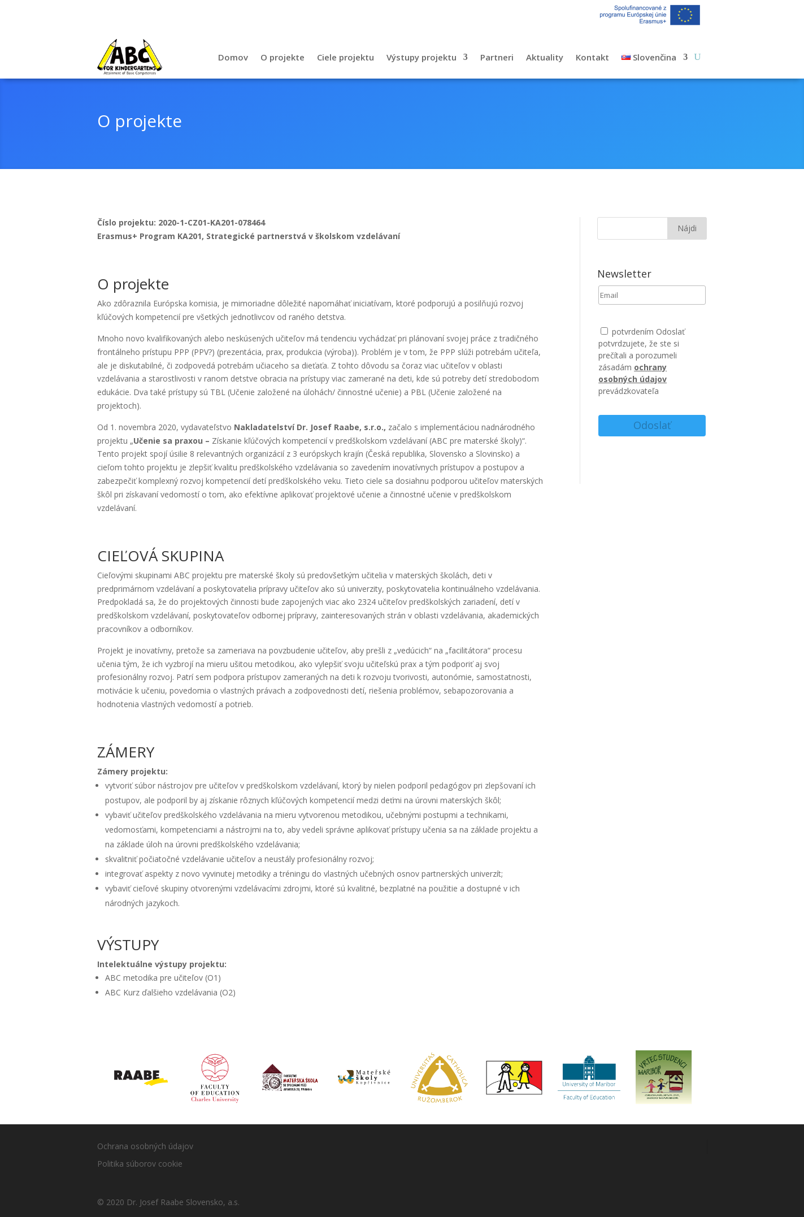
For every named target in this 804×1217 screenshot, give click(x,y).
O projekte (282, 57)
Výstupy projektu (421, 57)
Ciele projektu (345, 57)
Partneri (497, 57)
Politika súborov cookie (139, 1163)
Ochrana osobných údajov (145, 1146)
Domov (233, 57)
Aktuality (544, 57)
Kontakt (592, 57)
